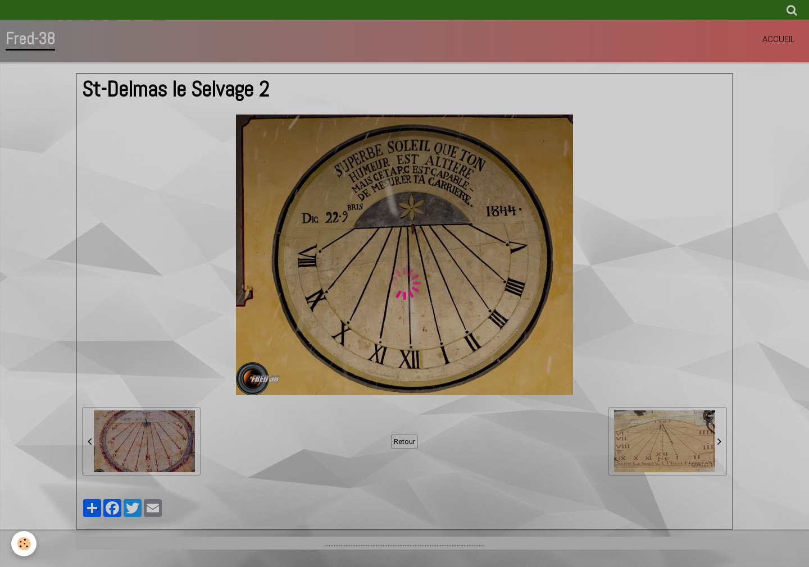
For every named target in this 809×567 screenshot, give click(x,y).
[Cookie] (24, 543)
